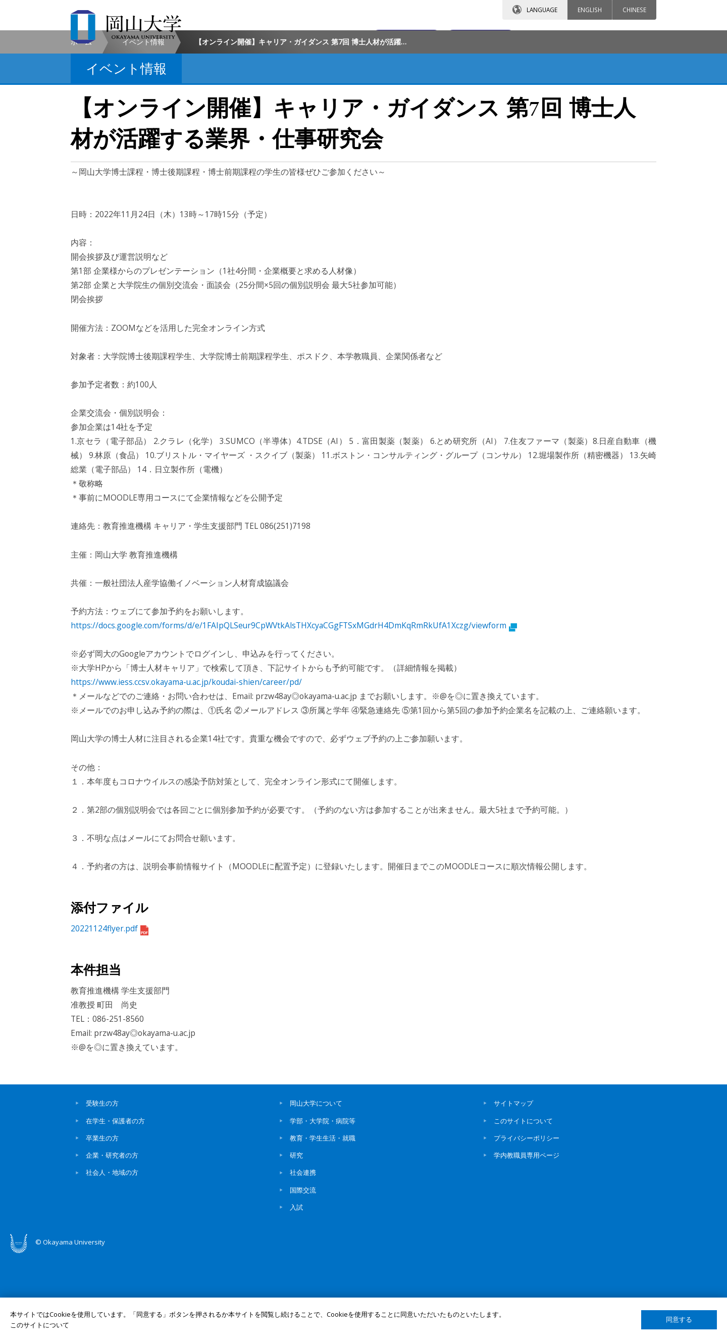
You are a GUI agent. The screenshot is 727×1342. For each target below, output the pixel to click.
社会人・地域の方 (112, 1258)
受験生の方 (102, 1189)
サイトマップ (513, 1189)
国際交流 (303, 1276)
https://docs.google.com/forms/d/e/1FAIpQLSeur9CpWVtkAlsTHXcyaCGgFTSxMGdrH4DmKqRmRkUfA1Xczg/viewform (294, 711)
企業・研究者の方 (112, 1241)
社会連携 (303, 1258)
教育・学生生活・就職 (322, 1224)
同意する (679, 1319)
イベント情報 (143, 128)
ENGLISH (590, 10)
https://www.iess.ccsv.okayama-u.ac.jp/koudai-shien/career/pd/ (186, 768)
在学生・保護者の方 (115, 1206)
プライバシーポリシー (526, 1224)
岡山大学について (316, 1189)
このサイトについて (523, 1206)
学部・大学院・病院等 (322, 1206)
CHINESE (634, 10)
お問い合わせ (390, 38)
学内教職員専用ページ (526, 1241)
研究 (296, 1241)
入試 (296, 1293)
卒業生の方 (102, 1224)
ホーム (81, 128)
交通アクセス (480, 38)
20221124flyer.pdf (109, 1014)
